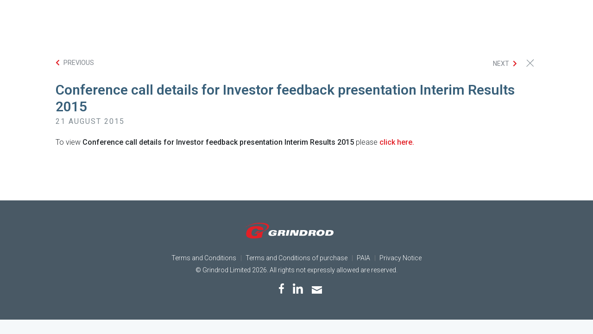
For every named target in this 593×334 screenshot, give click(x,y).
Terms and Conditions (203, 258)
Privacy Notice (400, 258)
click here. (396, 142)
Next (501, 63)
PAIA (363, 258)
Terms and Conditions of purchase (296, 258)
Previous (78, 62)
